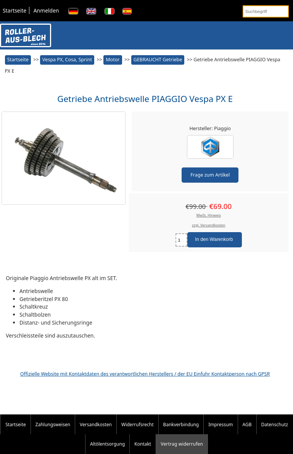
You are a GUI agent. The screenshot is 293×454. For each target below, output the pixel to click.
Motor (112, 59)
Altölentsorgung (107, 444)
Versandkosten (96, 424)
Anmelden (46, 10)
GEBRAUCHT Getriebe (158, 59)
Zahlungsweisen (52, 424)
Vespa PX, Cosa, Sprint (67, 59)
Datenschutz (274, 424)
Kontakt (142, 444)
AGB (247, 424)
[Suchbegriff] (266, 11)
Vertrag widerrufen (182, 444)
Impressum (220, 424)
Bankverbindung (181, 424)
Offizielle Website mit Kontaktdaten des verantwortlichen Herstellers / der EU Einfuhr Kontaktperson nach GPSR (145, 374)
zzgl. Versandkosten (208, 225)
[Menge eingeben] (181, 240)
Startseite (14, 10)
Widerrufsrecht (137, 424)
